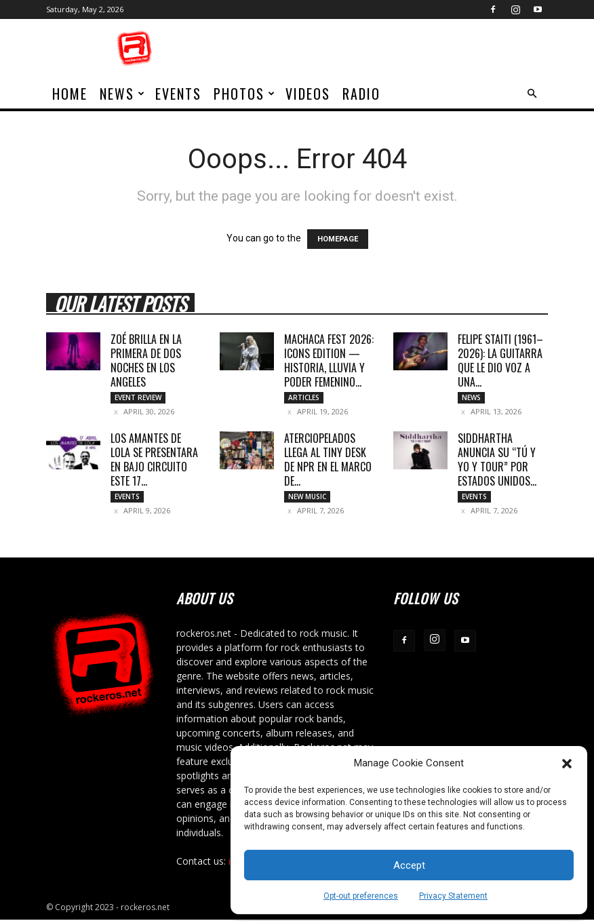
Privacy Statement (453, 896)
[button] (567, 763)
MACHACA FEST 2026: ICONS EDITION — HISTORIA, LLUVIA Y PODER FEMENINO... (329, 360)
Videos (307, 93)
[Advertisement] (388, 48)
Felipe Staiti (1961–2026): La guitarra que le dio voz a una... (500, 360)
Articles (303, 397)
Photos (245, 93)
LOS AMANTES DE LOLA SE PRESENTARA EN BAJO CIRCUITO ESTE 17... (154, 460)
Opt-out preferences (360, 896)
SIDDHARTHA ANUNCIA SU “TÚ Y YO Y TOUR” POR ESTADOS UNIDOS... (497, 460)
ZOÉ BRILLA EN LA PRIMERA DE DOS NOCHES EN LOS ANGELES (146, 360)
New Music (307, 497)
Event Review (138, 397)
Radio (361, 93)
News (123, 93)
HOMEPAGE (337, 239)
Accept (409, 865)
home (69, 93)
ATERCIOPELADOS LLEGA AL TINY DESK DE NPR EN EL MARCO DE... (328, 460)
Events (178, 93)
